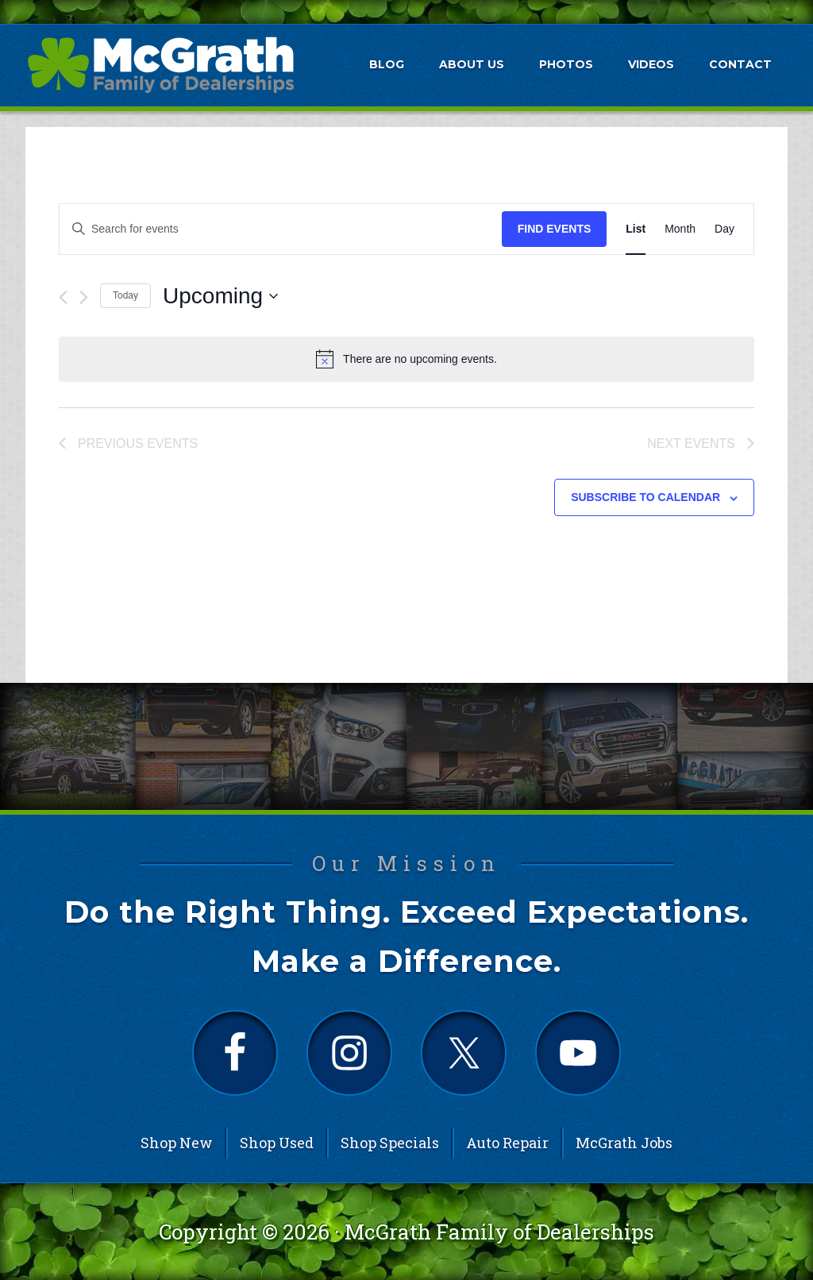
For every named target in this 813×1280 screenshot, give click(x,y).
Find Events (554, 228)
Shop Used (277, 1142)
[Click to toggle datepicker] (220, 296)
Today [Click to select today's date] (125, 295)
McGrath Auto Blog (160, 64)
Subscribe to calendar (645, 497)
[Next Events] (83, 297)
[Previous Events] (63, 297)
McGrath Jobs (624, 1142)
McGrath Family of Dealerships (499, 1231)
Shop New (177, 1142)
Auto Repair (507, 1142)
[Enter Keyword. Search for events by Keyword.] (281, 229)
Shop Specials (390, 1142)
